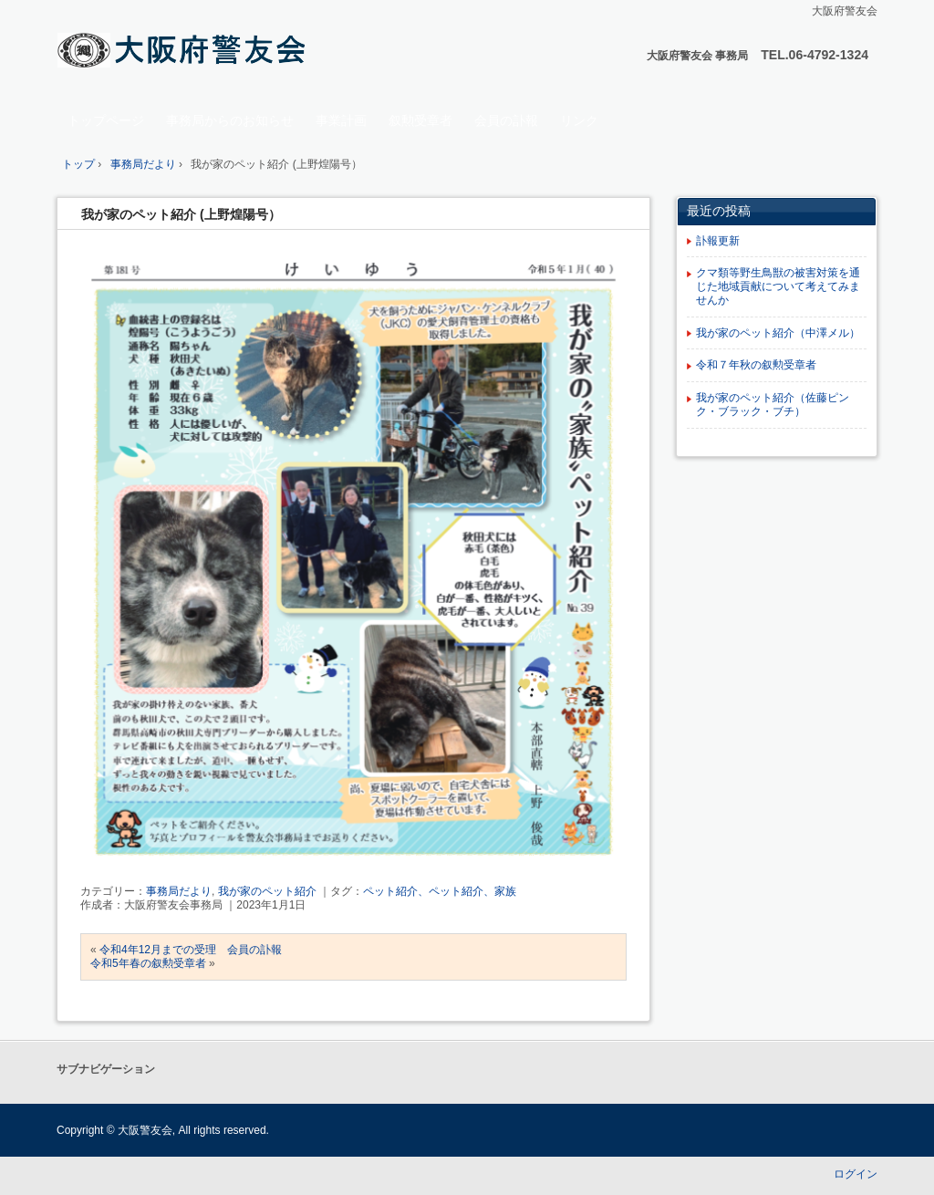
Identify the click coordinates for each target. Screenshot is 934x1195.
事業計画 (341, 120)
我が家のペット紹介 (267, 891)
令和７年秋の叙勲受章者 (756, 364)
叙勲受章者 (420, 120)
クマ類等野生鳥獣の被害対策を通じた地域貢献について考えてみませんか (778, 286)
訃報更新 (718, 240)
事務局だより (179, 891)
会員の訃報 (506, 120)
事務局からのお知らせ (230, 120)
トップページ (105, 120)
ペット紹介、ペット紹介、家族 (439, 891)
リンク (579, 120)
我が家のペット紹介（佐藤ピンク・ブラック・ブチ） (772, 404)
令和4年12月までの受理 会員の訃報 (190, 949)
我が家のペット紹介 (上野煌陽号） (181, 214)
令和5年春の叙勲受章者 (148, 963)
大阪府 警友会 (185, 51)
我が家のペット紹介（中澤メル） (778, 333)
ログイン (855, 1174)
